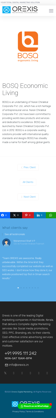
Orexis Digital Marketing (21, 392)
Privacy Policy (18, 411)
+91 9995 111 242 (21, 353)
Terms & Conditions (35, 411)
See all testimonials (15, 234)
